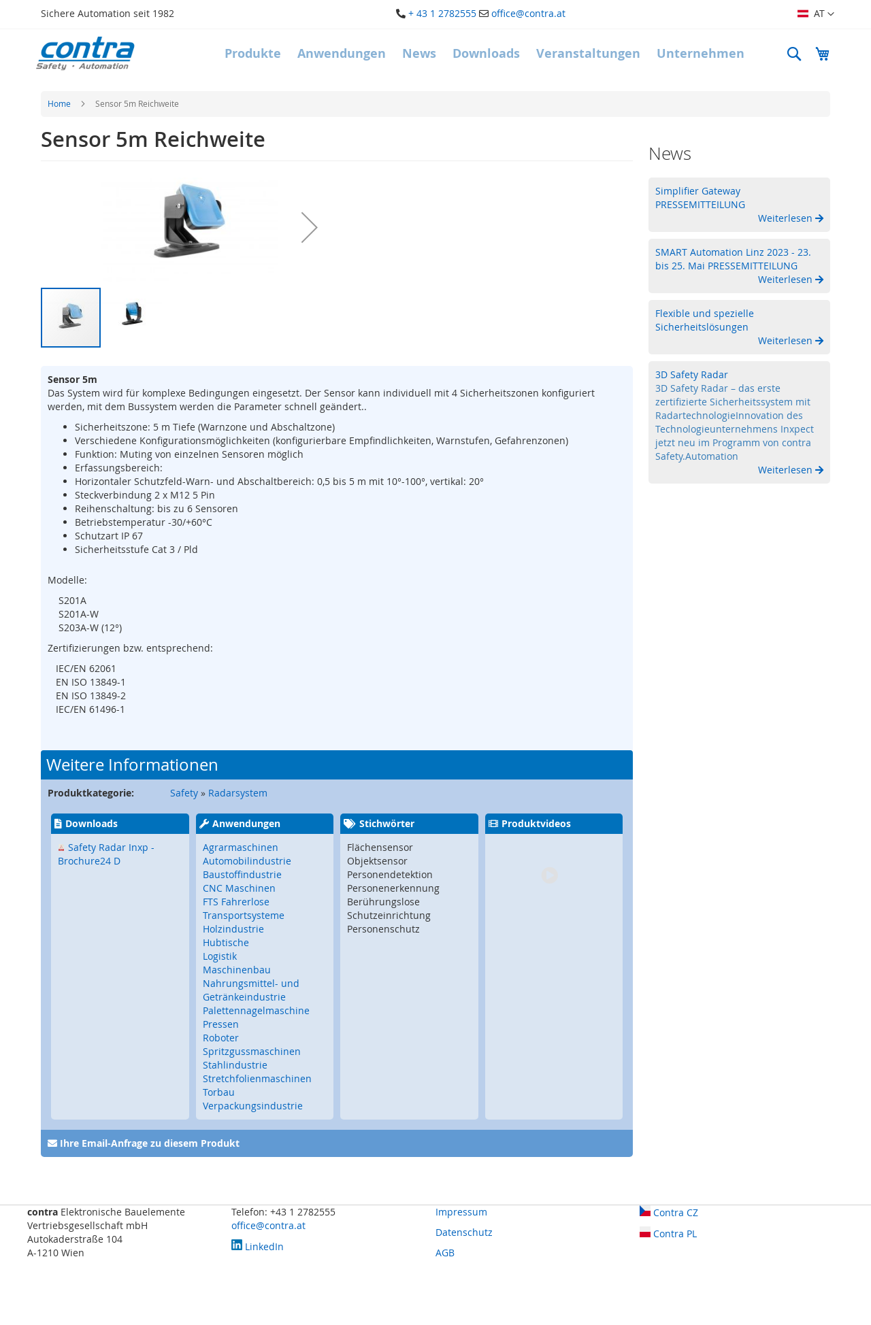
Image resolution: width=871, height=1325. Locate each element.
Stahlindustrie (235, 1064)
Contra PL (668, 1233)
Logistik (220, 956)
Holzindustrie (233, 928)
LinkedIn (257, 1246)
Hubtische (226, 942)
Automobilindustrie (247, 860)
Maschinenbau (237, 969)
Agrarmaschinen (240, 847)
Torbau (219, 1092)
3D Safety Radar (691, 374)
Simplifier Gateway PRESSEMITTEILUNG (700, 197)
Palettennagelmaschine (256, 1010)
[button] (816, 14)
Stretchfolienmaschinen (257, 1078)
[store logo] (85, 53)
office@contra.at (528, 13)
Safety (184, 792)
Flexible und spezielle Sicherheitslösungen (704, 320)
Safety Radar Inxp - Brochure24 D (106, 854)
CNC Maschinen (239, 888)
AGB (445, 1252)
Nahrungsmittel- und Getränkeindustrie (251, 990)
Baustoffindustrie (242, 874)
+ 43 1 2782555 (442, 13)
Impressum (461, 1211)
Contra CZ (669, 1212)
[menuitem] (252, 54)
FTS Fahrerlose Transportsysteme (243, 908)
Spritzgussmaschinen (252, 1051)
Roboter (221, 1037)
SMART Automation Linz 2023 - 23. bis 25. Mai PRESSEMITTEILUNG (733, 259)
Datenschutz (464, 1232)
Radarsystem (237, 792)
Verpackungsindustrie (253, 1105)
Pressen (221, 1024)
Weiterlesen (786, 218)
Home (59, 103)
